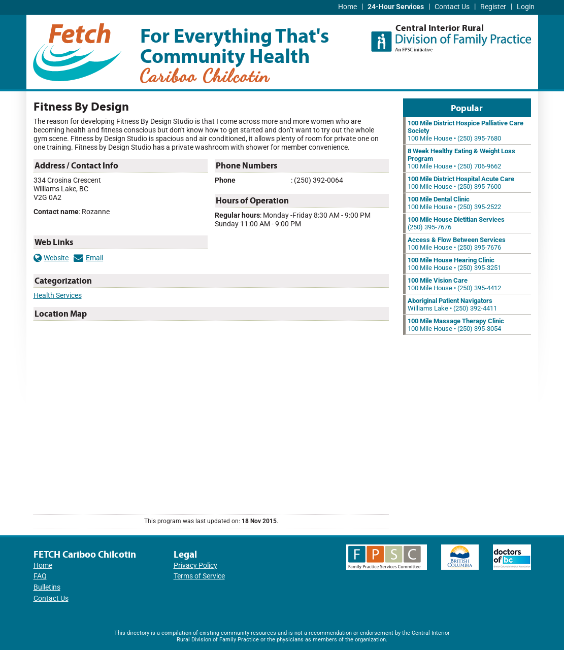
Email (88, 258)
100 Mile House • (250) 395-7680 (465, 130)
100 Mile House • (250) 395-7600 (461, 182)
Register (493, 7)
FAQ (40, 576)
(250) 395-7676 (456, 223)
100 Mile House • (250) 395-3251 (454, 263)
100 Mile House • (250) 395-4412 (454, 284)
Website (51, 258)
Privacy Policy (195, 565)
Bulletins (47, 587)
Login (526, 7)
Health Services (58, 295)
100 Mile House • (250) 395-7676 (457, 243)
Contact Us (452, 7)
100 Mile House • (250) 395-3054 (456, 324)
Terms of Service (199, 576)
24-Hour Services (396, 7)
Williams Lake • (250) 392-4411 (452, 304)
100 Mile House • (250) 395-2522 (454, 203)
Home (347, 7)
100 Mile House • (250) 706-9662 (461, 158)
